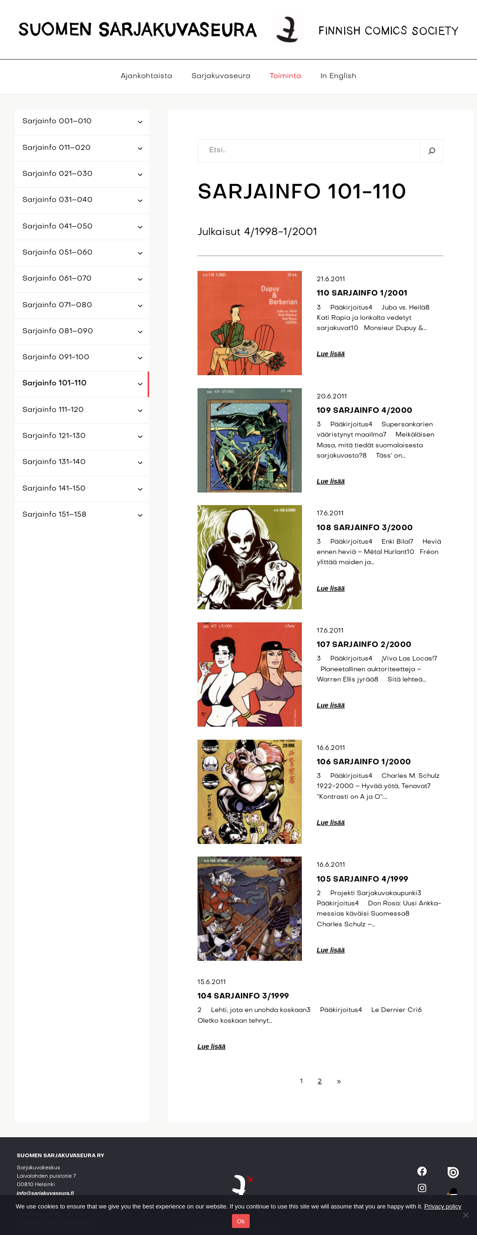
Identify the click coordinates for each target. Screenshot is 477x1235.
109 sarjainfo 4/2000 (364, 411)
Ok (241, 1221)
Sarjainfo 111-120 (53, 410)
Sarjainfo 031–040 (57, 200)
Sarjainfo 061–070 (57, 279)
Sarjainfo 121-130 (54, 436)
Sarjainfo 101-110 (54, 383)
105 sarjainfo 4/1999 (362, 880)
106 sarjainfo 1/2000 (364, 762)
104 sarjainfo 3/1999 (243, 996)
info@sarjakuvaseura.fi (45, 1193)
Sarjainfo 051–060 (57, 252)
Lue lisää (331, 354)
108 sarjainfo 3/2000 (365, 528)
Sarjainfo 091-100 (55, 357)
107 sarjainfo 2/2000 (364, 645)
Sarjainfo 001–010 (57, 121)
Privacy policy (442, 1206)
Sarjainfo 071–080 (57, 305)
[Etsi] (431, 151)
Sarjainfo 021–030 (57, 174)
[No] (465, 1215)
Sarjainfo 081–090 (57, 331)
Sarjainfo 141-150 (54, 489)
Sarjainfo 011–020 (56, 148)
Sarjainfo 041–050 (57, 226)
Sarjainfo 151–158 (54, 515)
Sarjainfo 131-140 (54, 462)
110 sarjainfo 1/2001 (362, 293)
